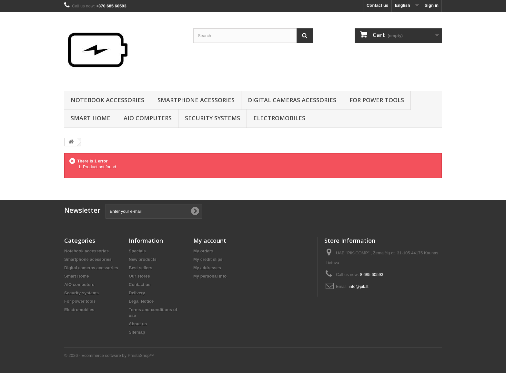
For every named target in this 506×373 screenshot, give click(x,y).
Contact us (377, 5)
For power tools (376, 100)
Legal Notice (141, 301)
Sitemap (137, 332)
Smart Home (90, 118)
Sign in (432, 5)
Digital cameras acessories (292, 100)
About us (138, 323)
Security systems (212, 118)
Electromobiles (279, 118)
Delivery (137, 292)
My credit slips (207, 259)
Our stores (139, 276)
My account (209, 240)
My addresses (207, 267)
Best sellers (140, 267)
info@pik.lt (359, 286)
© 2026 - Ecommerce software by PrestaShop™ (109, 355)
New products (143, 259)
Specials (137, 251)
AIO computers (148, 118)
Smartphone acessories (196, 100)
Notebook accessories (107, 100)
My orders (203, 251)
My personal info (210, 276)
